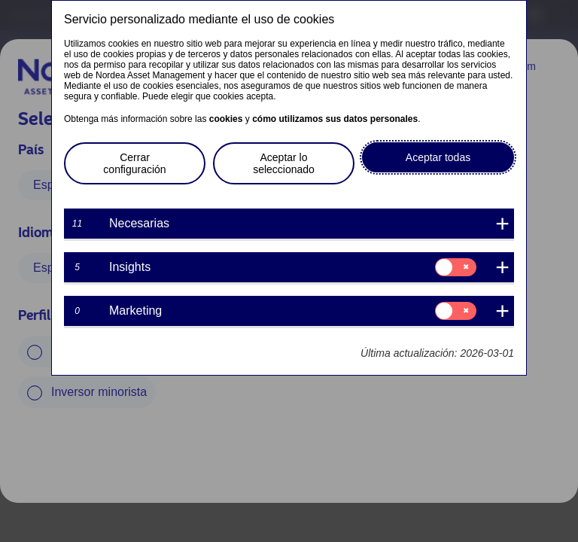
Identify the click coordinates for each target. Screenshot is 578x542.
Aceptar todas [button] (438, 157)
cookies (226, 119)
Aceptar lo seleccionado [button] (284, 163)
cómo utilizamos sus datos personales (335, 119)
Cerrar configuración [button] (134, 163)
